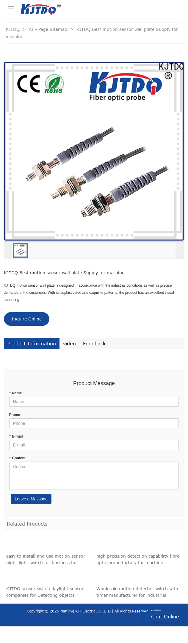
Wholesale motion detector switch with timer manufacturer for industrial (137, 593)
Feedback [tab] (94, 343)
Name (15, 393)
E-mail (16, 436)
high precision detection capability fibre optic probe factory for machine (137, 561)
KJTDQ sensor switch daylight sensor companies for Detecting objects (45, 593)
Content (17, 458)
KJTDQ (13, 29)
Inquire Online (27, 318)
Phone (14, 415)
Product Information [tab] (31, 343)
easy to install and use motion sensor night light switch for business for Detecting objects (45, 561)
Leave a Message (31, 499)
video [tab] (69, 343)
